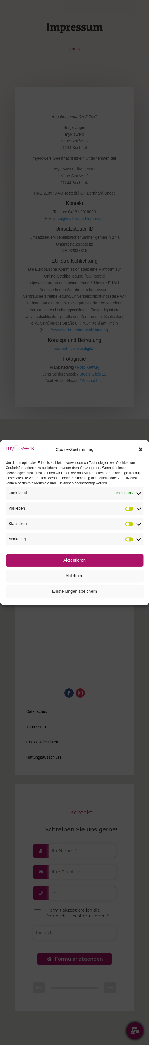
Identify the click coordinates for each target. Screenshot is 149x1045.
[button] (140, 449)
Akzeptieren (74, 560)
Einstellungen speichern (74, 591)
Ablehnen (74, 575)
